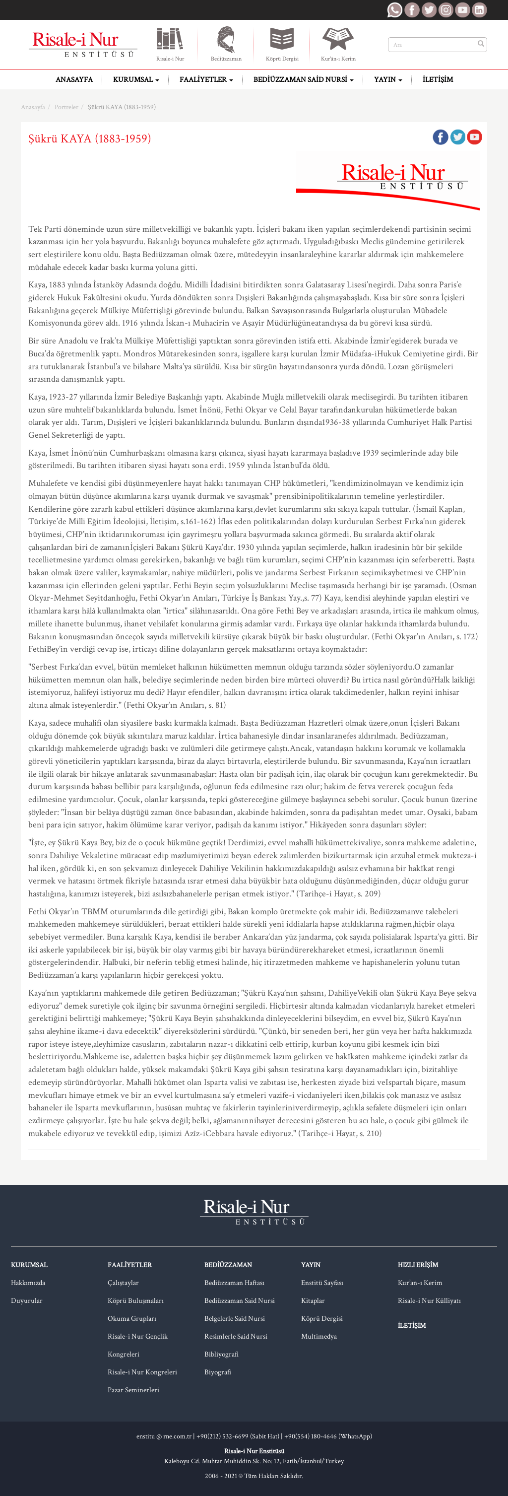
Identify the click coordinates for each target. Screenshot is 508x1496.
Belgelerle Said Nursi (234, 1318)
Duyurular (27, 1300)
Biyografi (217, 1372)
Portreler (66, 107)
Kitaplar (313, 1300)
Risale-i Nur (170, 44)
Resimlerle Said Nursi (235, 1336)
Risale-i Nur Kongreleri (142, 1372)
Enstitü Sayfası (322, 1283)
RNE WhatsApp (395, 10)
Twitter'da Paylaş (457, 137)
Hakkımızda (28, 1283)
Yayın (388, 79)
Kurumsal (136, 79)
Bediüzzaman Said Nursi (304, 79)
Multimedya (319, 1336)
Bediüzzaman (226, 44)
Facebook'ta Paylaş (440, 137)
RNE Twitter (429, 10)
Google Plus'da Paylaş (474, 137)
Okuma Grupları (132, 1318)
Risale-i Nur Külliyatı (429, 1300)
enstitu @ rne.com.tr (163, 1436)
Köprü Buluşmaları (136, 1300)
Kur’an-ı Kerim (420, 1283)
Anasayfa (74, 79)
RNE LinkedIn (479, 10)
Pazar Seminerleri (133, 1390)
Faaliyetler (206, 79)
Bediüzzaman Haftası (234, 1283)
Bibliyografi (221, 1354)
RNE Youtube (462, 10)
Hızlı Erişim (418, 1265)
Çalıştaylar (123, 1283)
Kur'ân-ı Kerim (338, 44)
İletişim (438, 79)
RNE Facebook (412, 10)
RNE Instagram (445, 10)
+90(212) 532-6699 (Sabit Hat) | (240, 1436)
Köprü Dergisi (282, 44)
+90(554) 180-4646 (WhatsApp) (328, 1436)
